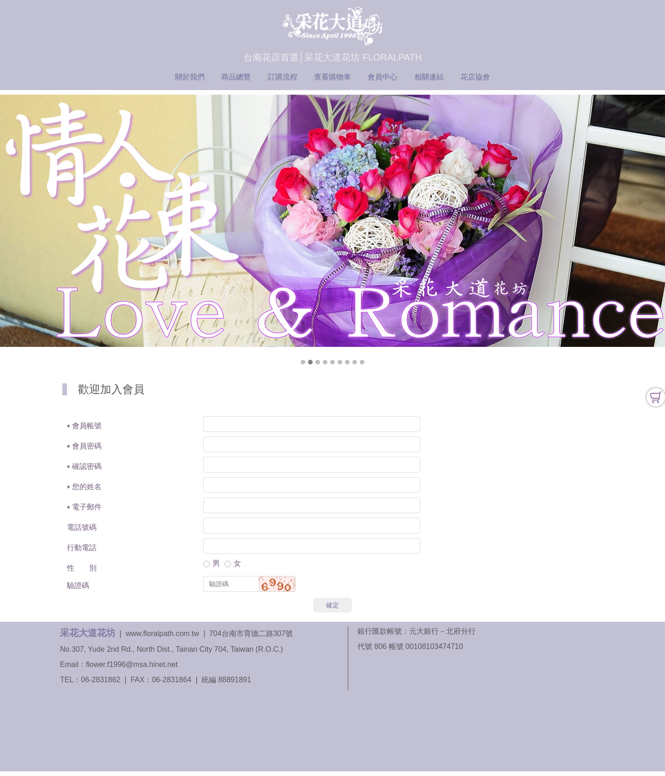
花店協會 (475, 77)
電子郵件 (87, 507)
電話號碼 (82, 527)
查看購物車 (332, 77)
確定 (332, 605)
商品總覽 (236, 77)
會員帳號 (87, 426)
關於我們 (190, 77)
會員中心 (382, 77)
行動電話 (82, 548)
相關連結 (429, 77)
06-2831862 (100, 680)
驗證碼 (78, 585)
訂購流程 (282, 77)
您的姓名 (87, 487)
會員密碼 (87, 446)
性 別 (82, 568)
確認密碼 (87, 466)
